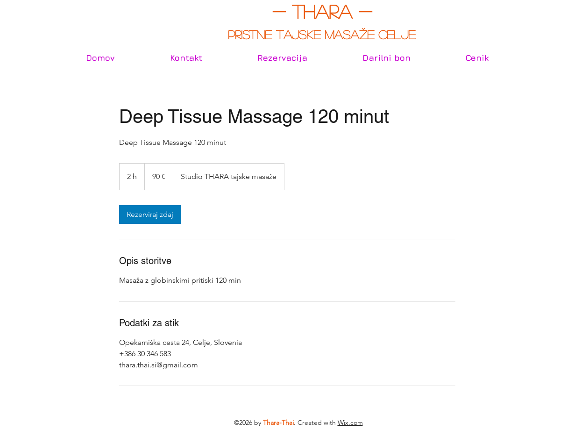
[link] (150, 214)
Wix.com (350, 422)
